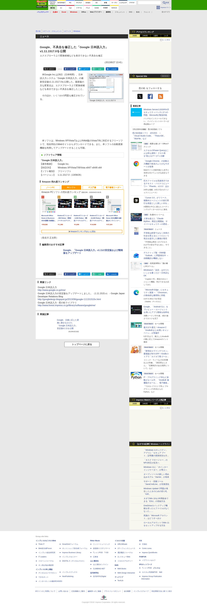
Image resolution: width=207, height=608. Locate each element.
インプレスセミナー (69, 557)
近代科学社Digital (99, 576)
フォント (147, 12)
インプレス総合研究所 (46, 553)
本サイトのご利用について (45, 591)
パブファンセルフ (148, 560)
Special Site (141, 76)
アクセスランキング (145, 32)
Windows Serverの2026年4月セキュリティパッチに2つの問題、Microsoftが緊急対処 (156, 112)
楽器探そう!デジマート (101, 548)
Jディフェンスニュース (126, 548)
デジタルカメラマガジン (47, 573)
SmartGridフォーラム (70, 544)
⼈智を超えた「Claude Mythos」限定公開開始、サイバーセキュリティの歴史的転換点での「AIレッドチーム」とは (156, 224)
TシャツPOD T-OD (100, 553)
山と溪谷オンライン (100, 564)
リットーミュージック (101, 544)
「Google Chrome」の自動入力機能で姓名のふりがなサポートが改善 (156, 164)
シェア (72, 69)
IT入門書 (92, 187)
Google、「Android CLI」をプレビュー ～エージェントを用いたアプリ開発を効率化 (156, 309)
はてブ (86, 69)
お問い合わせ (63, 591)
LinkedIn (114, 69)
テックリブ (119, 577)
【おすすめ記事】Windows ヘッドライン (153, 444)
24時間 (145, 36)
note (99, 69)
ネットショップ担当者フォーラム (74, 548)
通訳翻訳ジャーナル (125, 553)
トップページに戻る (82, 344)
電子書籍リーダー (113, 187)
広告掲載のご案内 (78, 591)
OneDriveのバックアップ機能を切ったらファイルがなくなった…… (156, 508)
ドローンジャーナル (46, 561)
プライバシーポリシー (112, 591)
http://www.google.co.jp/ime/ (52, 290)
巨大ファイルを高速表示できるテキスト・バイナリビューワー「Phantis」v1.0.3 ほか (156, 183)
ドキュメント (120, 12)
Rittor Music (95, 541)
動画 (138, 12)
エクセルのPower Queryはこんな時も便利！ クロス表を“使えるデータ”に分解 (156, 153)
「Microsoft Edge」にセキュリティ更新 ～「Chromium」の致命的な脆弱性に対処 (156, 292)
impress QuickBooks (149, 553)
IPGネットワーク (145, 564)
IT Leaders (42, 557)
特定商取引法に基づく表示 (162, 591)
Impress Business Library (71, 553)
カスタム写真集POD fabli (152, 572)
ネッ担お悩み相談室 (46, 565)
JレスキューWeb (124, 557)
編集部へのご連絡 (94, 591)
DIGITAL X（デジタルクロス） (73, 561)
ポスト (51, 69)
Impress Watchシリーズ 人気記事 (151, 400)
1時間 (134, 36)
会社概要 (127, 591)
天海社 (144, 544)
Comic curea (146, 548)
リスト (59, 69)
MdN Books (122, 569)
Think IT (41, 544)
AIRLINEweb (122, 544)
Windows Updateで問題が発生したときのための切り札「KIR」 (156, 491)
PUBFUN (142, 557)
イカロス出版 (120, 541)
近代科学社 (94, 573)
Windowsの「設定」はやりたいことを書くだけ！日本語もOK (156, 273)
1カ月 (166, 36)
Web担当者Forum (45, 548)
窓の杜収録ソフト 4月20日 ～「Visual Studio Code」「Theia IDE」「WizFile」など (149, 136)
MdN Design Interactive (126, 573)
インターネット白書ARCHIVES (50, 581)
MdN (116, 565)
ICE (140, 541)
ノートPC (50, 187)
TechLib (120, 581)
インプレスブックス (69, 572)
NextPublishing (67, 576)
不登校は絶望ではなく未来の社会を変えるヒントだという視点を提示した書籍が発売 (156, 236)
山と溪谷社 (94, 561)
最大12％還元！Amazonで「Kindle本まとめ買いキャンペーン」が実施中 (156, 330)
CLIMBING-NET (99, 569)
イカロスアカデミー (125, 561)
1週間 (155, 36)
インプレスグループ (141, 591)
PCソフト (71, 187)
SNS (130, 12)
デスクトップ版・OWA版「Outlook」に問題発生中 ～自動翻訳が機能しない (156, 255)
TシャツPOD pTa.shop (151, 568)
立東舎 (95, 557)
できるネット (43, 577)
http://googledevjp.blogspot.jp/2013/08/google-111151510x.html (69, 299)
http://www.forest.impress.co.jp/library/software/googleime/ (67, 305)
